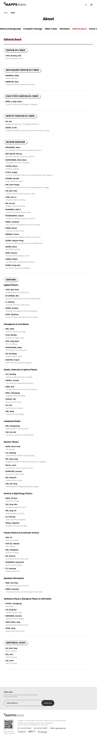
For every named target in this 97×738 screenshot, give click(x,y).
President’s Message (32, 28)
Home (6, 13)
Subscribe (48, 703)
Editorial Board (79, 28)
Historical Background (10, 28)
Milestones (65, 28)
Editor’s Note (51, 28)
